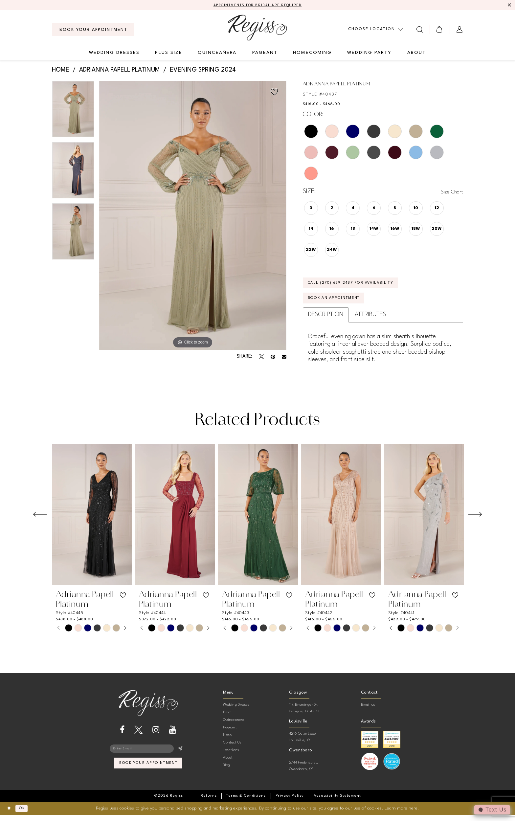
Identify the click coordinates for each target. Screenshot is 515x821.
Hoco (227, 741)
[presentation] (92, 521)
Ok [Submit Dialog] (25, 814)
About (228, 764)
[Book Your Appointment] (93, 30)
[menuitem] (93, 30)
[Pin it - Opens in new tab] (273, 357)
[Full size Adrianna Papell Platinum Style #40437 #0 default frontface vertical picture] (192, 216)
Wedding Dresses (236, 711)
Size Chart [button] (450, 192)
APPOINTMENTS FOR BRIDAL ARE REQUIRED (258, 6)
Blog (226, 772)
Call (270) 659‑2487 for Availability (359, 286)
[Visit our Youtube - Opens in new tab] (172, 736)
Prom (227, 719)
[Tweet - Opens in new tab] (261, 357)
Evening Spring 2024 (203, 71)
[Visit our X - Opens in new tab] (138, 736)
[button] (440, 30)
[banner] (257, 28)
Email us (368, 711)
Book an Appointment (339, 304)
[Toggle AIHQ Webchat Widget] (491, 809)
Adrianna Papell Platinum (119, 71)
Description (326, 321)
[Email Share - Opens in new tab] (284, 357)
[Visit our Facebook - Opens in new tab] (122, 736)
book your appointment (148, 772)
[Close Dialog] (10, 815)
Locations (231, 757)
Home (60, 71)
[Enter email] (148, 756)
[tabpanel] (73, 112)
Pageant (230, 734)
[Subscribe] (180, 756)
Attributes (370, 321)
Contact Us (232, 749)
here (413, 814)
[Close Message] (509, 5)
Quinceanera (233, 726)
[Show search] (420, 30)
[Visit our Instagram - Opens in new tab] (155, 736)
